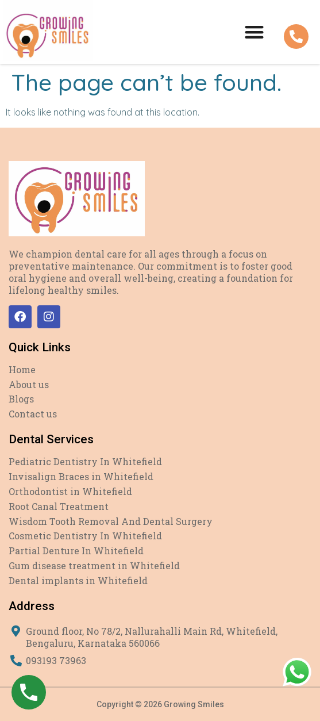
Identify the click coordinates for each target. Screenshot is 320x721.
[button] (254, 32)
